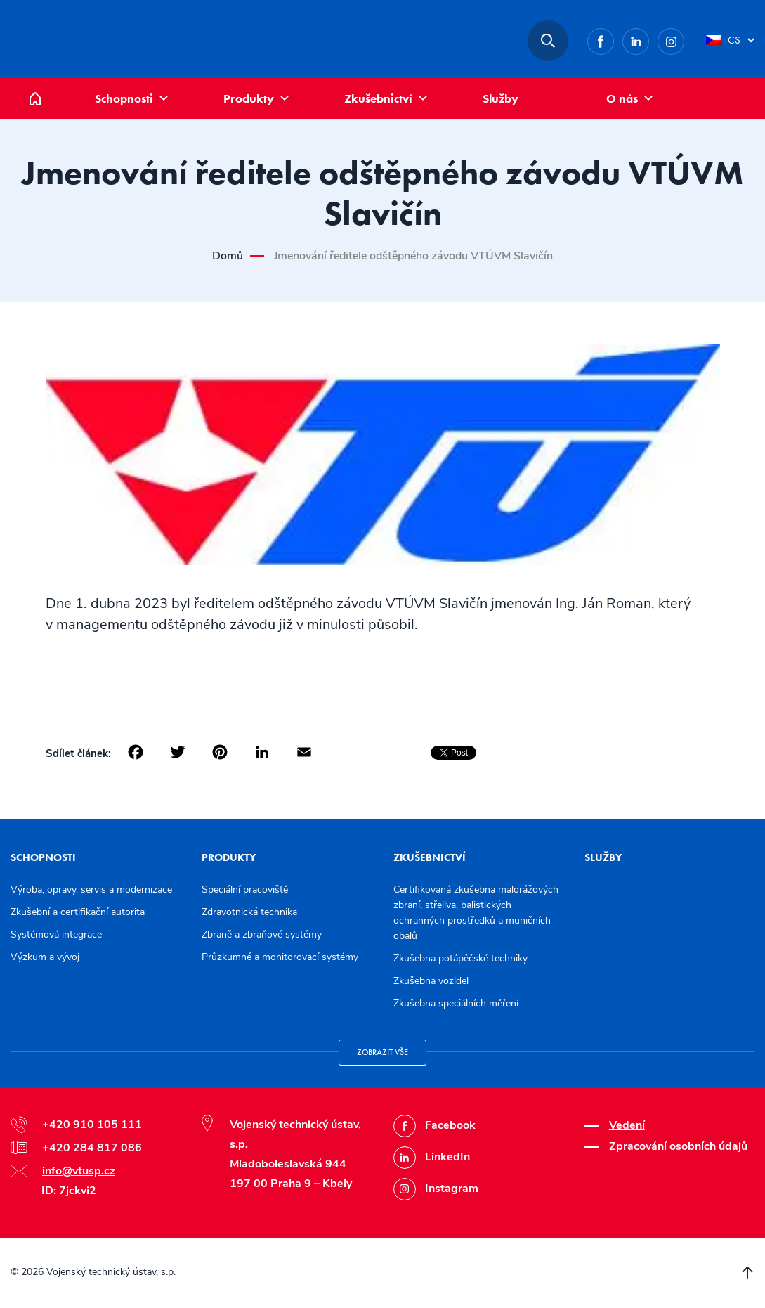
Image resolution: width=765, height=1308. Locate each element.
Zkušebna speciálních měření (455, 1003)
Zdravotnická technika (249, 912)
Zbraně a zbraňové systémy (262, 934)
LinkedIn (648, 39)
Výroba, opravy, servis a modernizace (91, 889)
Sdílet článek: (78, 753)
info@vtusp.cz (78, 1171)
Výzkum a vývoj (45, 957)
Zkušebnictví (378, 98)
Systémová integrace (56, 934)
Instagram (451, 1188)
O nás (622, 98)
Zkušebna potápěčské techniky (460, 958)
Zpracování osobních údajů (678, 1146)
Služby (500, 98)
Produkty (248, 98)
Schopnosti (124, 98)
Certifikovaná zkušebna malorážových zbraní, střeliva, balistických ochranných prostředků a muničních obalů (475, 913)
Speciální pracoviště (245, 889)
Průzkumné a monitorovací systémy (280, 957)
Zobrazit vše (382, 1052)
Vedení (627, 1125)
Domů (45, 84)
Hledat (548, 40)
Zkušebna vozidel (431, 981)
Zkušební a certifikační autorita (78, 912)
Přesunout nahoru (747, 1273)
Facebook (613, 39)
